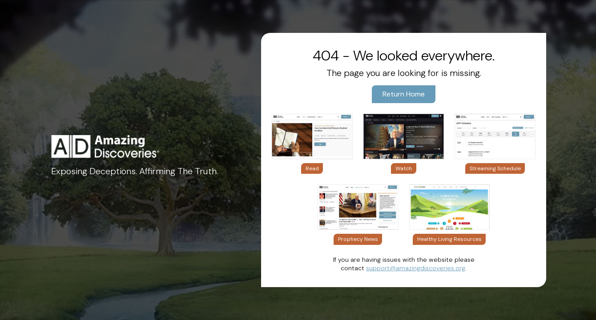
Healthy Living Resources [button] (449, 239)
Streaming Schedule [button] (495, 168)
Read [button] (312, 168)
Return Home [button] (404, 94)
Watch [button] (403, 168)
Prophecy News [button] (358, 239)
